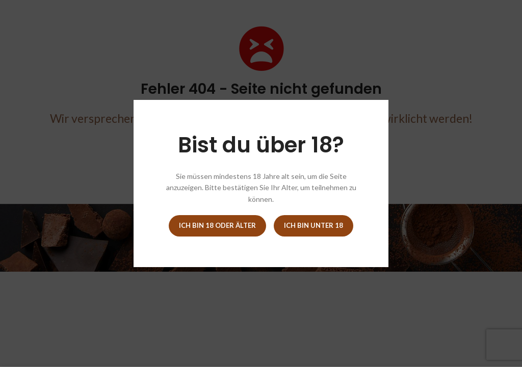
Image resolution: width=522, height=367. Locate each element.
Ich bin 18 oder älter (217, 225)
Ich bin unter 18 (313, 225)
